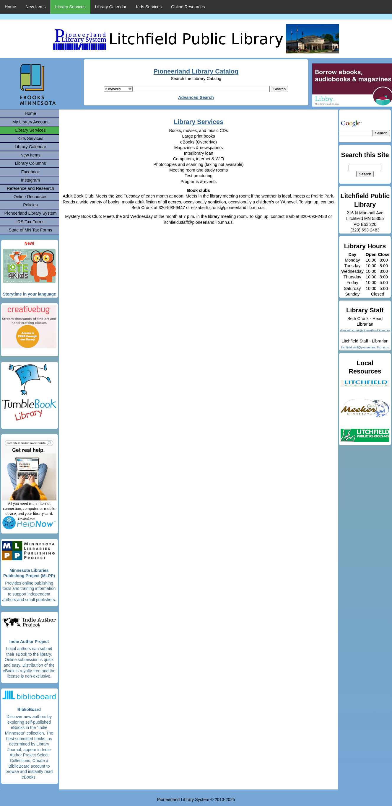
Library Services (70, 6)
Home (10, 6)
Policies (30, 205)
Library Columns (30, 163)
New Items (35, 6)
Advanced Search (196, 97)
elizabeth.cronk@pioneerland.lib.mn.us (365, 330)
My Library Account (30, 122)
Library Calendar (110, 6)
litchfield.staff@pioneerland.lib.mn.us (365, 347)
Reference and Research (30, 188)
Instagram (30, 180)
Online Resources (188, 6)
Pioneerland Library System (30, 213)
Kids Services (149, 6)
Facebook (30, 171)
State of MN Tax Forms (30, 230)
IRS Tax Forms (31, 221)
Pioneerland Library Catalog (196, 71)
